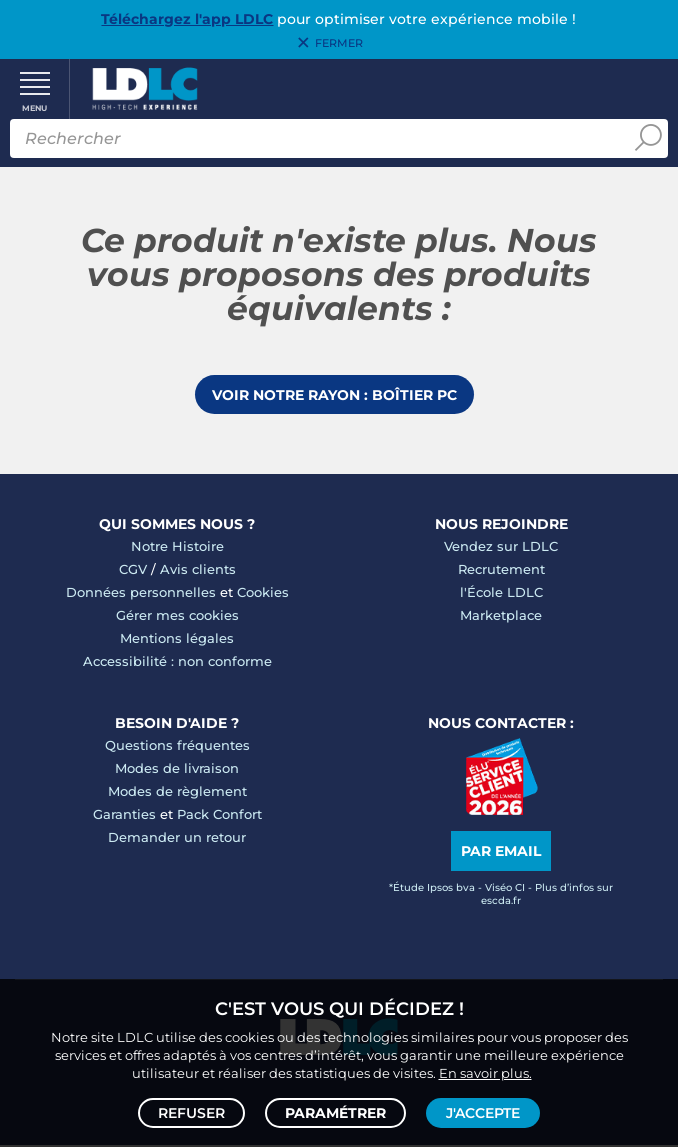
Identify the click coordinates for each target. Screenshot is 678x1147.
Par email (501, 853)
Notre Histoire (177, 548)
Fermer (339, 43)
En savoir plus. (485, 1073)
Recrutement (501, 571)
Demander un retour (177, 839)
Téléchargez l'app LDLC (187, 19)
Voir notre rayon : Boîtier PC (334, 396)
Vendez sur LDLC (501, 548)
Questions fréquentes (177, 747)
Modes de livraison (177, 770)
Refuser (191, 1113)
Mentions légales (177, 640)
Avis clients (198, 571)
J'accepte (483, 1113)
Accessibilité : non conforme (177, 663)
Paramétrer (335, 1113)
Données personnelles (141, 594)
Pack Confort (219, 816)
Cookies (263, 594)
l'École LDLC (501, 594)
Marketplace (501, 617)
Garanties (124, 816)
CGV (133, 571)
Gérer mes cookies (177, 617)
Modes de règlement (177, 793)
